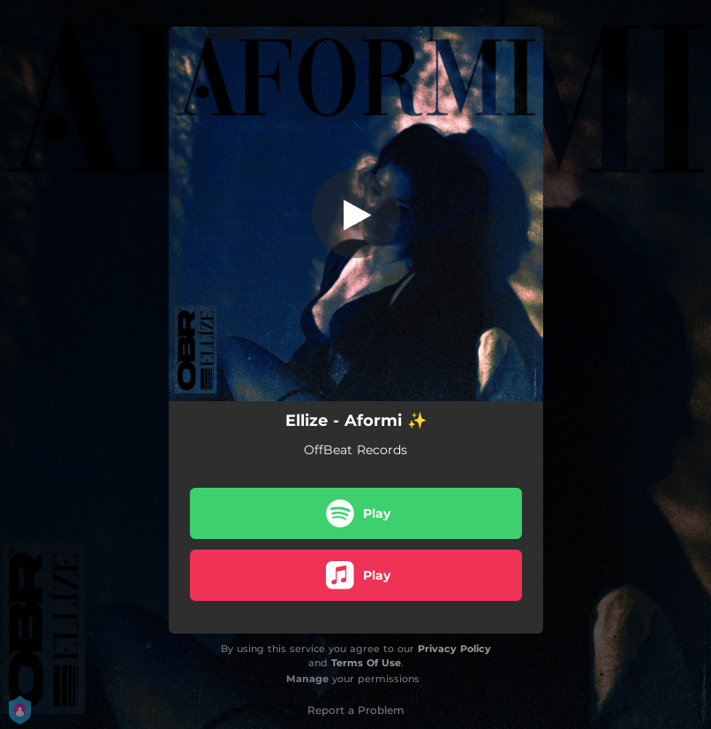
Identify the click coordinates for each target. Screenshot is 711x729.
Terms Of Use (366, 663)
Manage (307, 678)
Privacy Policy (454, 648)
